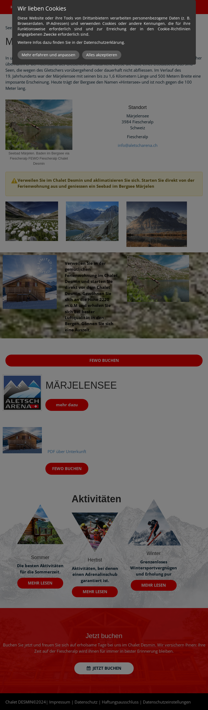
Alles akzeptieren (101, 54)
